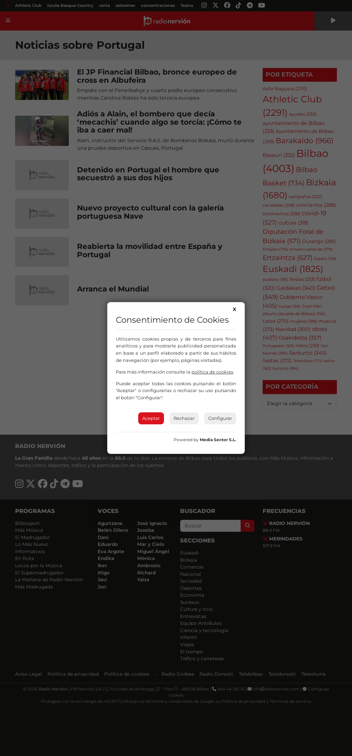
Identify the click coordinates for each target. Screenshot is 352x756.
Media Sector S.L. (218, 439)
